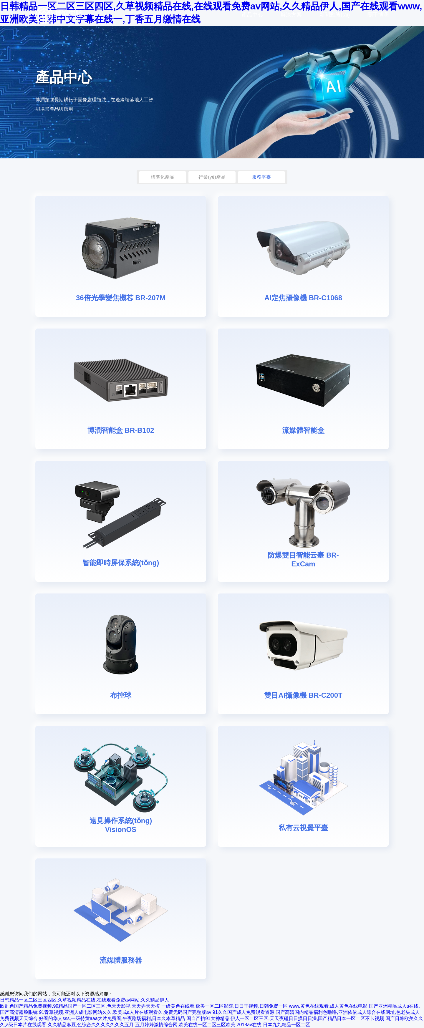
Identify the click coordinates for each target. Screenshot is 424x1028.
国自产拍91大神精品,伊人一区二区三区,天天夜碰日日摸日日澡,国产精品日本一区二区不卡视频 (285, 1018)
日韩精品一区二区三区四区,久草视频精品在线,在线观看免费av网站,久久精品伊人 (84, 999)
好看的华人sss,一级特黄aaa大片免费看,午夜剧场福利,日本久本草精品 (112, 1018)
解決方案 (291, 15)
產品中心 (252, 15)
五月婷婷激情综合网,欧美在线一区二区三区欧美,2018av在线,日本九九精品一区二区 (222, 1024)
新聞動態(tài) (334, 15)
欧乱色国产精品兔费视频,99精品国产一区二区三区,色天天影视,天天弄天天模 (80, 1006)
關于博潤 (378, 15)
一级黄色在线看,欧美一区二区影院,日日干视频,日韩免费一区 (224, 1006)
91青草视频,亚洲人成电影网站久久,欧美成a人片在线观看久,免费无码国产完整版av (125, 1012)
